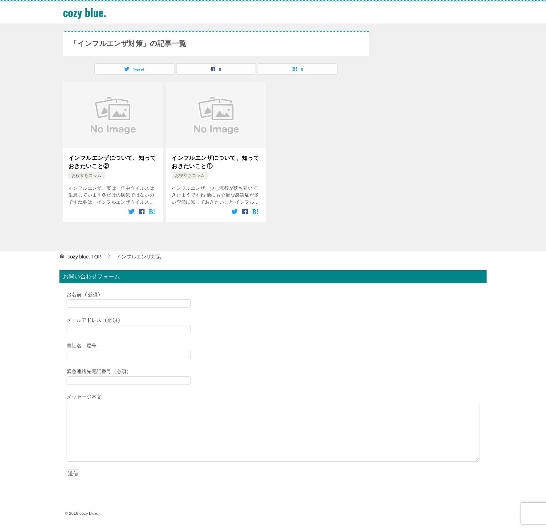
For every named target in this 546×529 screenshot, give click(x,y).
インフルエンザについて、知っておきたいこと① (215, 161)
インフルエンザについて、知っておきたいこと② (112, 161)
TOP (84, 256)
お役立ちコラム (86, 175)
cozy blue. (84, 12)
